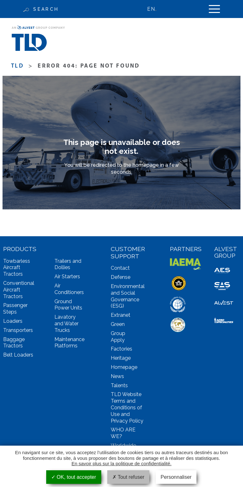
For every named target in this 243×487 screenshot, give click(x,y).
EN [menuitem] (151, 9)
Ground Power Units (68, 304)
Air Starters (67, 277)
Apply (118, 340)
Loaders (12, 321)
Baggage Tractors (14, 342)
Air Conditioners (69, 289)
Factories (121, 349)
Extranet (120, 315)
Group (118, 333)
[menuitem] (154, 9)
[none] (154, 9)
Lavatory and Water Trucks (66, 323)
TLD (17, 66)
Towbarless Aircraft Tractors (16, 267)
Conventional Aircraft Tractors (18, 289)
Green (118, 324)
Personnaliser (176, 477)
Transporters (18, 330)
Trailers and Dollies (67, 264)
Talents (119, 385)
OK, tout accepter (73, 477)
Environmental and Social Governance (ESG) (128, 296)
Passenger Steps (15, 308)
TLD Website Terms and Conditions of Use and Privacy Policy (127, 407)
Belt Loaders (18, 355)
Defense (120, 277)
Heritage (121, 358)
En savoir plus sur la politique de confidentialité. (121, 463)
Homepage (124, 367)
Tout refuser (128, 477)
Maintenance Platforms (69, 342)
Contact (120, 268)
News (117, 376)
